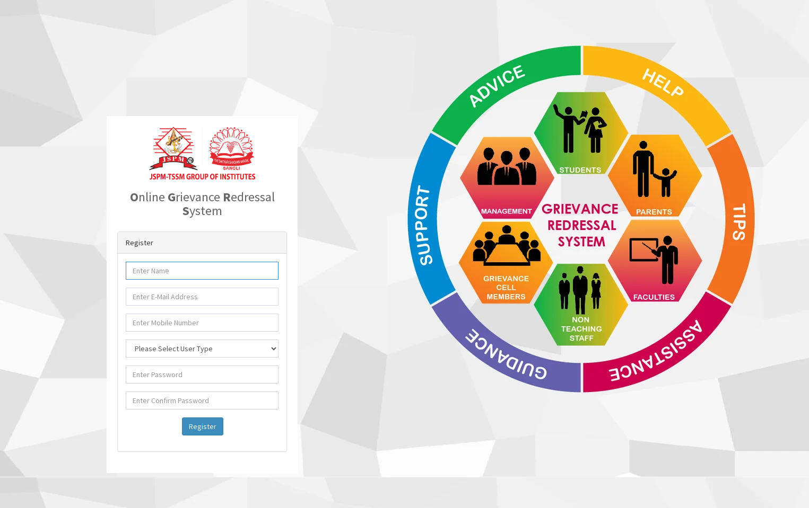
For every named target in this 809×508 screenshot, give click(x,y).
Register (202, 426)
